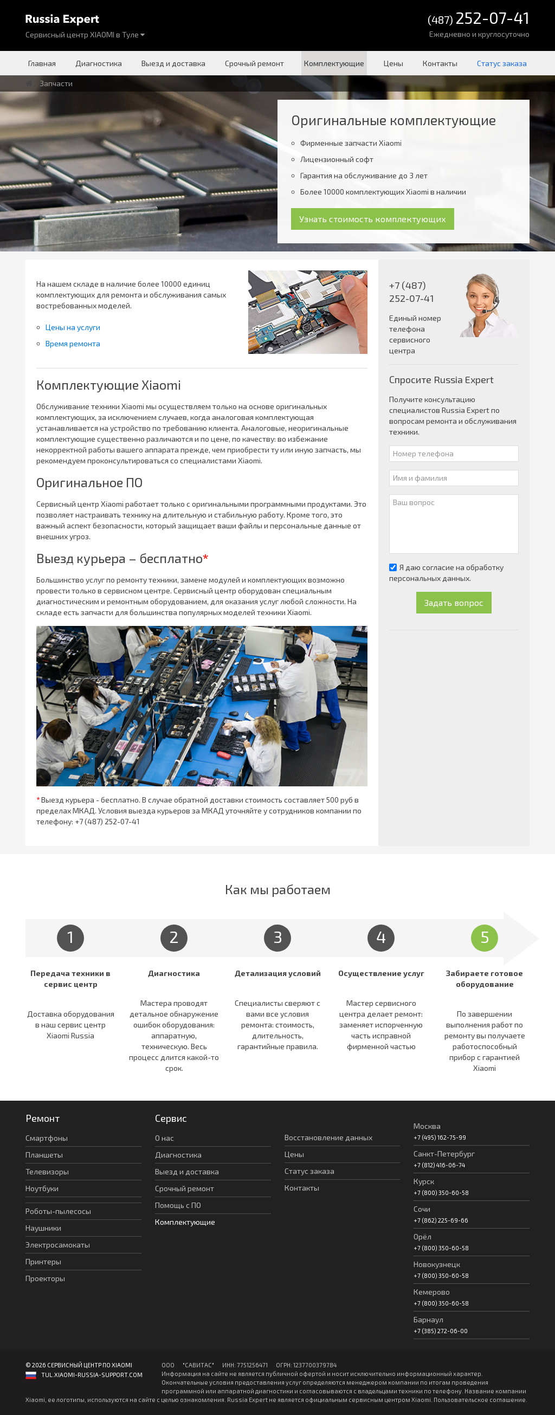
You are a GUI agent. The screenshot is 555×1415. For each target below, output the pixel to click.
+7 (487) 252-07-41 (107, 821)
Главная (42, 63)
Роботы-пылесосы (58, 1211)
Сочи (422, 1208)
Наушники (43, 1227)
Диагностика (98, 63)
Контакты (440, 63)
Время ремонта (73, 343)
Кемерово (432, 1291)
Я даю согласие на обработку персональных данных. (446, 573)
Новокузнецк (437, 1264)
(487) (479, 18)
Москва (427, 1125)
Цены (393, 63)
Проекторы (45, 1278)
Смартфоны (46, 1137)
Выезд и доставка (173, 63)
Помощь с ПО (178, 1205)
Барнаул (428, 1319)
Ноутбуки (42, 1188)
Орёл (422, 1236)
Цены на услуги (73, 327)
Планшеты (44, 1154)
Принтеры (43, 1261)
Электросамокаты (57, 1244)
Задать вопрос (453, 602)
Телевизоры (47, 1171)
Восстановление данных (328, 1137)
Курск (424, 1181)
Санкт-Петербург (444, 1153)
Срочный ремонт (254, 63)
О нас (164, 1137)
